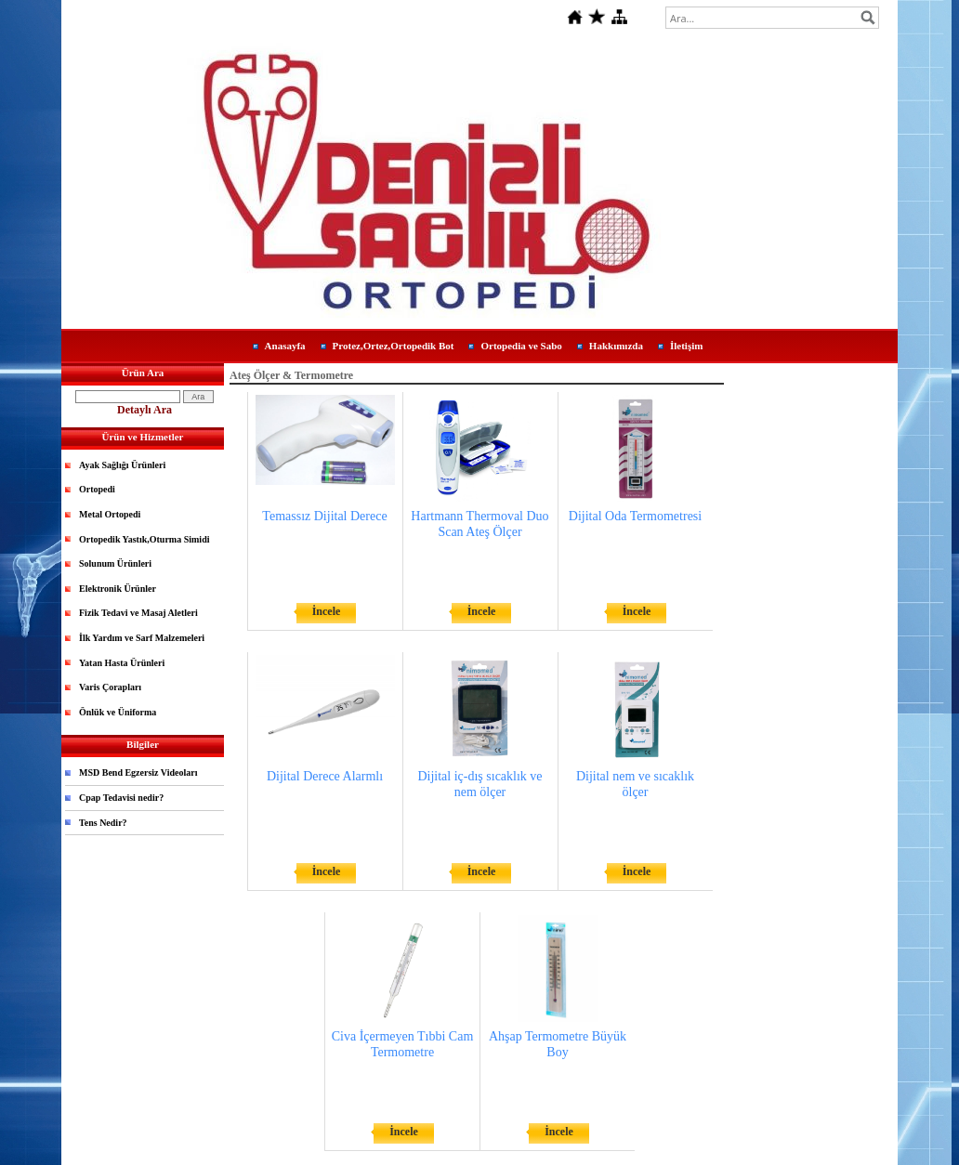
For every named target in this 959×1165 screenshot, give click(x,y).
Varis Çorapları (110, 687)
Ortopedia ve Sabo (520, 345)
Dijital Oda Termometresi (635, 516)
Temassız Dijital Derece (324, 516)
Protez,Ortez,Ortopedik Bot (393, 345)
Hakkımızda (616, 345)
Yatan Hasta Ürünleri (121, 663)
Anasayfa (285, 345)
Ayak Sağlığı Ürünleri (122, 465)
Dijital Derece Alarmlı (325, 776)
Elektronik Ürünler (117, 588)
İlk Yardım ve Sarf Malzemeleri (141, 638)
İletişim (686, 345)
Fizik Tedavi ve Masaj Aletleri (138, 613)
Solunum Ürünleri (115, 563)
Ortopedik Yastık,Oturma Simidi (144, 539)
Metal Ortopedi (109, 514)
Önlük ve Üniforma (117, 712)
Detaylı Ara (144, 409)
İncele (326, 611)
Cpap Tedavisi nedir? (121, 797)
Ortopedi (97, 489)
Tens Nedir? (103, 823)
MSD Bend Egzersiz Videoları (138, 772)
